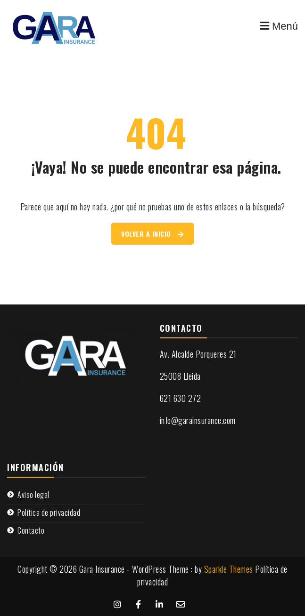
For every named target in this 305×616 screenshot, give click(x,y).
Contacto (30, 530)
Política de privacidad (48, 512)
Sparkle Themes (228, 569)
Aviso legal (33, 494)
